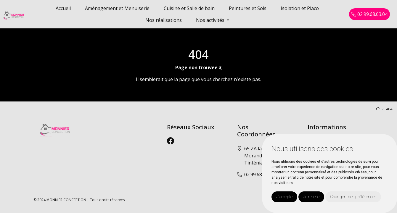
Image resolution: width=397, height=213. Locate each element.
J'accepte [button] (284, 196)
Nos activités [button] (211, 20)
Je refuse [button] (311, 196)
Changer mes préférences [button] (353, 196)
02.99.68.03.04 (369, 14)
